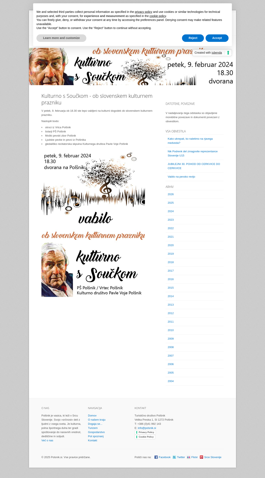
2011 (171, 321)
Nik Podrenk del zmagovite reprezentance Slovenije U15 (193, 153)
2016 (171, 279)
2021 (171, 236)
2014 (171, 296)
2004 (171, 381)
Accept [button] (217, 38)
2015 (171, 287)
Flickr (194, 457)
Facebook (165, 457)
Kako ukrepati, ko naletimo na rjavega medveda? (190, 140)
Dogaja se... (95, 423)
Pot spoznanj (96, 436)
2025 (171, 202)
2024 (171, 211)
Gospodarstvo (96, 432)
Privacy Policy (146, 432)
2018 (171, 262)
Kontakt (92, 440)
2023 (171, 219)
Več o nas (47, 440)
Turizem (93, 428)
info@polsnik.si (147, 428)
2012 (171, 313)
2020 (171, 245)
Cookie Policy (146, 437)
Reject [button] (193, 38)
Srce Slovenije (212, 457)
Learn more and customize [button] (61, 38)
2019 (171, 253)
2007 (171, 355)
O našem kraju (97, 419)
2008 (171, 347)
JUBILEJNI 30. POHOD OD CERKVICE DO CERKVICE (194, 166)
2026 (171, 194)
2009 (171, 338)
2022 (171, 228)
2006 (171, 364)
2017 (171, 270)
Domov (92, 415)
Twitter (181, 457)
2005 (171, 372)
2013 (171, 304)
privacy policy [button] (143, 11)
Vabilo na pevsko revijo (181, 176)
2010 (171, 330)
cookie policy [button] (157, 16)
